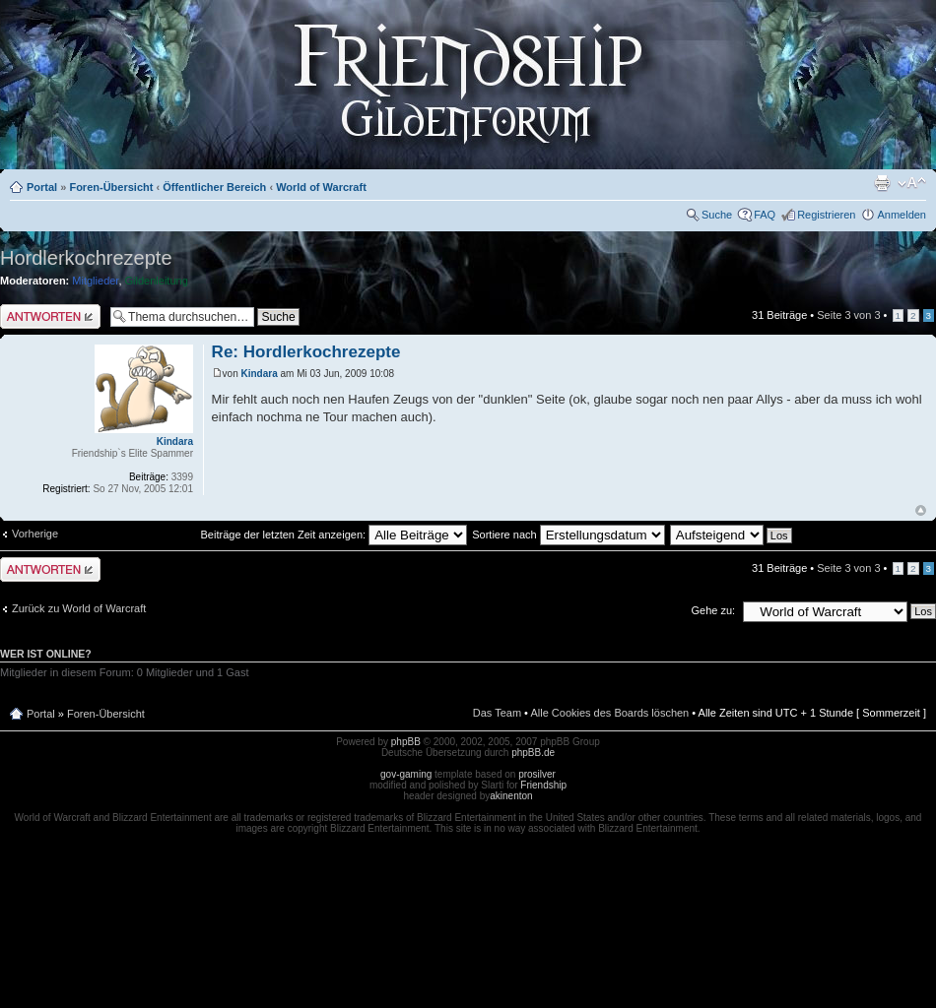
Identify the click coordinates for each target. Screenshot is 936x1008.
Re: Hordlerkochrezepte (306, 352)
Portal (42, 187)
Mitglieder (95, 280)
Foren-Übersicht (111, 187)
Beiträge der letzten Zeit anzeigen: (334, 534)
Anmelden (901, 214)
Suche (717, 214)
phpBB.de (533, 752)
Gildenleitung (156, 280)
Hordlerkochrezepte (86, 258)
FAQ (764, 214)
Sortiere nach (568, 534)
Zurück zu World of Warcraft (79, 608)
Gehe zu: (713, 610)
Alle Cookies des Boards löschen (609, 713)
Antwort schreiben (50, 316)
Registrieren (826, 214)
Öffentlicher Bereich (214, 187)
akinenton (511, 795)
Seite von (848, 315)
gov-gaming (406, 774)
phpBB (406, 741)
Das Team (497, 713)
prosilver (537, 774)
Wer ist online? (46, 654)
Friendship (543, 785)
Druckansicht (882, 183)
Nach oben (920, 510)
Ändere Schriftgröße (912, 183)
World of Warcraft (321, 187)
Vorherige (35, 533)
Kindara (259, 373)
